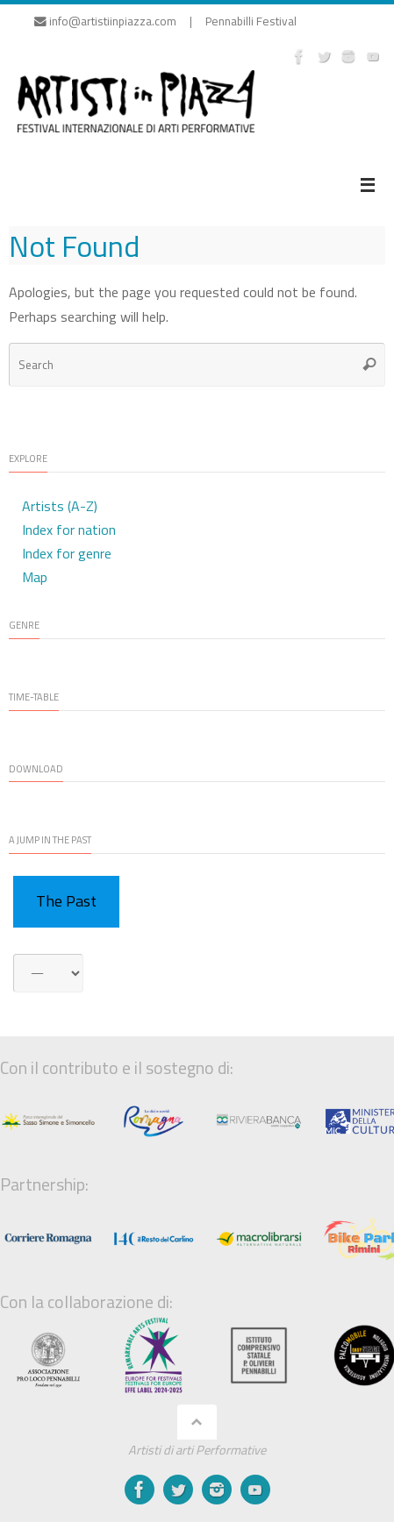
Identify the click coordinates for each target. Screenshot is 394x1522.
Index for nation (69, 529)
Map (34, 576)
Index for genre (66, 553)
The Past (66, 901)
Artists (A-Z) (59, 505)
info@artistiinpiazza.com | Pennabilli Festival (165, 21)
